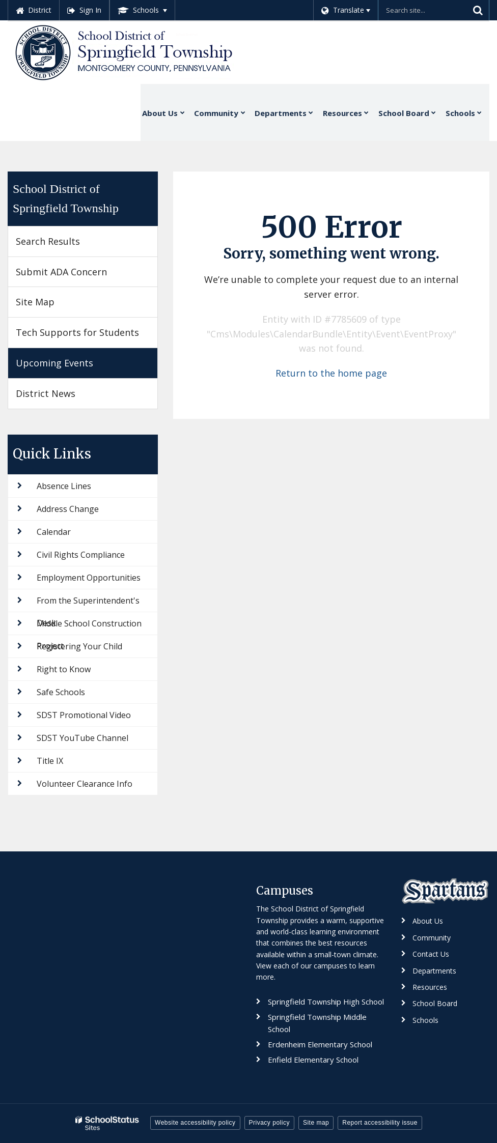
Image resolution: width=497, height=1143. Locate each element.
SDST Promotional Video (84, 715)
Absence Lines (64, 486)
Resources (429, 987)
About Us (427, 921)
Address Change (68, 509)
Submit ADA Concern (61, 272)
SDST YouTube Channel (82, 738)
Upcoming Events (54, 363)
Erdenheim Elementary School (320, 1044)
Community (431, 937)
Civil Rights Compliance (81, 554)
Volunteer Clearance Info (84, 783)
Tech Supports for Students (77, 332)
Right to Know (64, 669)
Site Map (35, 302)
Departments (434, 971)
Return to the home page (331, 373)
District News (45, 393)
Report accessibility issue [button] (380, 1122)
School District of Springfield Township (66, 198)
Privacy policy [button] (269, 1122)
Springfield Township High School (326, 1001)
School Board (434, 1003)
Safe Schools (61, 692)
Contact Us (430, 954)
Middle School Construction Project (89, 626)
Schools (425, 1020)
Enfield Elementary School (313, 1059)
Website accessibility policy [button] (195, 1122)
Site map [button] (316, 1122)
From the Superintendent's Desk (88, 603)
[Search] (477, 10)
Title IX (50, 760)
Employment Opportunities (89, 577)
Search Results (48, 241)
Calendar (54, 531)
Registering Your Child (79, 646)
